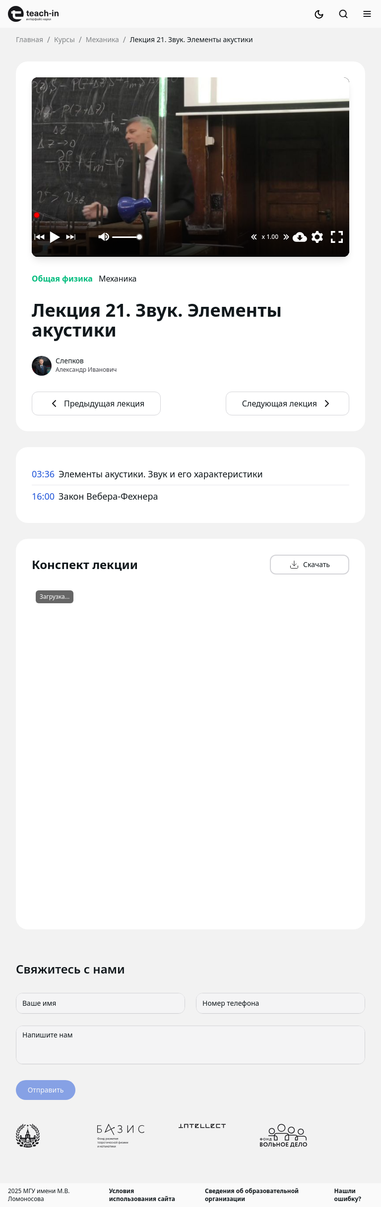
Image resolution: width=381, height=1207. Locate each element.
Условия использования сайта (142, 1195)
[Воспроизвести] (55, 237)
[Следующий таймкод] (70, 237)
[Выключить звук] (104, 236)
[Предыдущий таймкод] (40, 237)
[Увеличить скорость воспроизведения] (286, 237)
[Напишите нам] (190, 1045)
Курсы (64, 39)
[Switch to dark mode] (319, 14)
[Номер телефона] (280, 1003)
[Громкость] (127, 237)
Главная (29, 39)
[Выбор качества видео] (317, 237)
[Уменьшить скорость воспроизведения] (254, 237)
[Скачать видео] (299, 237)
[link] (33, 14)
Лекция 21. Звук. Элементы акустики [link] (191, 39)
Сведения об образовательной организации (252, 1195)
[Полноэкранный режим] (337, 237)
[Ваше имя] (100, 1003)
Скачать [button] (309, 565)
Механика (102, 39)
